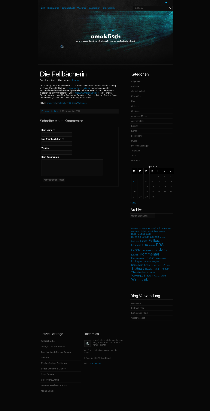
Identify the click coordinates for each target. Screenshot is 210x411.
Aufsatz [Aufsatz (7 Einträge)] (144, 231)
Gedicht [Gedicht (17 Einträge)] (135, 250)
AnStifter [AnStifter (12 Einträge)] (166, 228)
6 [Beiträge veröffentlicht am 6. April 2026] (133, 181)
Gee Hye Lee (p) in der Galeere (56, 352)
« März (133, 203)
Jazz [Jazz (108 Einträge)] (163, 249)
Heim (42, 8)
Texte (133, 155)
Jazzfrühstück (137, 121)
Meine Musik (47, 391)
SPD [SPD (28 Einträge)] (161, 264)
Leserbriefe (136, 136)
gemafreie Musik (139, 116)
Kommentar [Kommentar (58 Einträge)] (149, 254)
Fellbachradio (48, 341)
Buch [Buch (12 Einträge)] (134, 234)
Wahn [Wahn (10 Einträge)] (163, 276)
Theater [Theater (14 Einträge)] (164, 268)
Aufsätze (135, 86)
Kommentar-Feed (139, 313)
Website (45, 148)
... (90, 352)
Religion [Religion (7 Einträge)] (155, 262)
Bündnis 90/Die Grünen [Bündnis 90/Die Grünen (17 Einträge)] (145, 236)
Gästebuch (94, 8)
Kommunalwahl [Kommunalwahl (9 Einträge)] (138, 258)
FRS (69, 103)
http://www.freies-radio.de (78, 88)
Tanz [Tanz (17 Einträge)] (156, 268)
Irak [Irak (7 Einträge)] (156, 250)
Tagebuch (76, 80)
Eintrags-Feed (137, 308)
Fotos (134, 101)
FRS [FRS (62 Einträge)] (160, 245)
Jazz (74, 103)
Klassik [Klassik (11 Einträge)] (135, 254)
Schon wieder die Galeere (54, 369)
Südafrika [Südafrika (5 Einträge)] (148, 269)
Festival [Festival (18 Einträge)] (136, 245)
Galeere (135, 106)
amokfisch (51, 103)
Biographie (53, 8)
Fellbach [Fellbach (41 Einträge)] (155, 240)
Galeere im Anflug (50, 380)
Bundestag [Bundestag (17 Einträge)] (144, 233)
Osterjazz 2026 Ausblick (53, 346)
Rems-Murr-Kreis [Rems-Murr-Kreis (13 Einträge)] (140, 265)
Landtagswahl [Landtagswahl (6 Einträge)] (160, 258)
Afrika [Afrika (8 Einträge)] (144, 228)
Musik (134, 141)
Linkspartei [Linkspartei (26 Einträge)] (138, 261)
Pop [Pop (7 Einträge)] (148, 262)
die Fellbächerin (138, 91)
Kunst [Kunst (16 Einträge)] (150, 257)
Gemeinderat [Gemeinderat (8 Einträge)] (147, 250)
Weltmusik (82, 103)
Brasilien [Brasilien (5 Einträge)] (162, 231)
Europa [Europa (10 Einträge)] (143, 241)
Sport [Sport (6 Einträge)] (168, 265)
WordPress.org (138, 318)
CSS (91, 363)
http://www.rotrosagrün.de (87, 93)
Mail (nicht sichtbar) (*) (53, 139)
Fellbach (61, 103)
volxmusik (135, 160)
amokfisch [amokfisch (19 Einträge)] (154, 228)
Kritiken (134, 126)
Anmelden (136, 303)
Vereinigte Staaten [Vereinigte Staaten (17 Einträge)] (142, 275)
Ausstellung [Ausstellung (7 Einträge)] (153, 231)
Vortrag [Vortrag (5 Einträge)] (156, 276)
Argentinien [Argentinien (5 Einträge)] (135, 231)
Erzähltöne (136, 96)
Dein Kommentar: (50, 157)
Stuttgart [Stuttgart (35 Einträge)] (137, 268)
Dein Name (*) (48, 130)
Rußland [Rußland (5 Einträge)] (154, 265)
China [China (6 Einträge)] (162, 237)
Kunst (134, 131)
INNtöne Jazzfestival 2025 (54, 385)
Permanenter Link (50, 111)
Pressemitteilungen (140, 146)
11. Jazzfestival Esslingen (54, 363)
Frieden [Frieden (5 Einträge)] (152, 245)
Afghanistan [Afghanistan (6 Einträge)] (136, 228)
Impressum (109, 8)
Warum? (81, 8)
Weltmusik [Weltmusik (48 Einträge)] (139, 279)
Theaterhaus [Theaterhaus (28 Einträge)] (140, 272)
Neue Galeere (48, 374)
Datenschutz (68, 8)
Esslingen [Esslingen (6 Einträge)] (135, 241)
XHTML (98, 363)
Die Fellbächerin (63, 74)
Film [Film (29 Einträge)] (145, 245)
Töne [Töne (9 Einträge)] (152, 272)
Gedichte (135, 111)
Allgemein (135, 81)
